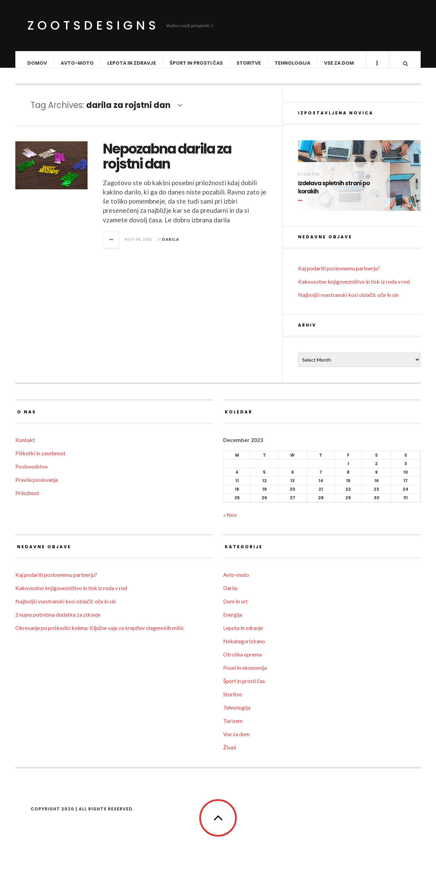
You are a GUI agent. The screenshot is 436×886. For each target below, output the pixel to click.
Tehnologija (293, 63)
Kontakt (25, 446)
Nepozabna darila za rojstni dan (167, 163)
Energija (232, 621)
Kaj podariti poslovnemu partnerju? (339, 275)
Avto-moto (77, 63)
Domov (37, 63)
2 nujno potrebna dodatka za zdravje (57, 621)
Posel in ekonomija (245, 674)
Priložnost (27, 499)
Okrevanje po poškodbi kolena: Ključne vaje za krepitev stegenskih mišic (99, 634)
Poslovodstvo (31, 473)
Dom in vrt (235, 608)
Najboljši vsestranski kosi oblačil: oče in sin (348, 301)
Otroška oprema (242, 661)
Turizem (233, 727)
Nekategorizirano (244, 648)
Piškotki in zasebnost (40, 460)
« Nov (230, 521)
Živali (229, 754)
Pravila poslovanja (36, 486)
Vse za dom (339, 63)
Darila (170, 246)
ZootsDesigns (93, 25)
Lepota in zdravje (132, 63)
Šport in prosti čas (196, 63)
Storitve (249, 63)
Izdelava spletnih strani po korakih (334, 194)
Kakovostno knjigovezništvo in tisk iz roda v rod (354, 288)
